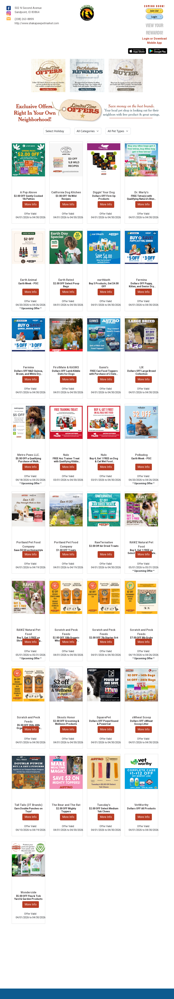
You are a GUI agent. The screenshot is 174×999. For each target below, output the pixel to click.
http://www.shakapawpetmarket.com (37, 23)
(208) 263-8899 (24, 19)
